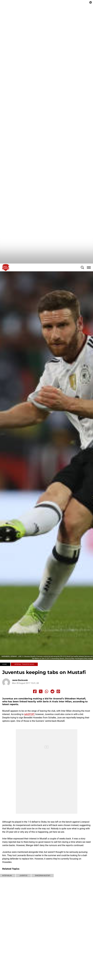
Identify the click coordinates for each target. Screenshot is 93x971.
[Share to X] (41, 718)
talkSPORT (29, 740)
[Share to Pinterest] (58, 718)
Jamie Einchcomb (20, 706)
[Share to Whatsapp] (47, 718)
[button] (82, 293)
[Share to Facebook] (35, 718)
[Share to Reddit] (52, 718)
